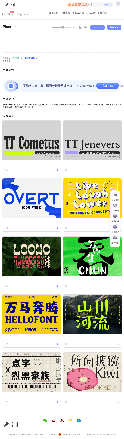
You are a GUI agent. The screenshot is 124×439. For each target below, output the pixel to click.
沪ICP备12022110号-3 (45, 434)
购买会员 (90, 12)
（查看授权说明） (30, 58)
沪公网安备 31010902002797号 (74, 434)
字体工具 (7, 13)
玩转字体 (23, 14)
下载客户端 (78, 12)
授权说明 (114, 27)
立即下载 (97, 27)
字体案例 (65, 12)
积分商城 (102, 12)
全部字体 (53, 12)
